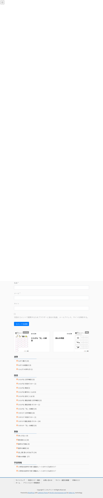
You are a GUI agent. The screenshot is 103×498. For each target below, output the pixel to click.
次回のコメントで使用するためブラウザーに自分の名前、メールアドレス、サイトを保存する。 (51, 317)
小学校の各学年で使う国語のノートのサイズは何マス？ (37, 467)
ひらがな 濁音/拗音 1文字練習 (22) (30, 400)
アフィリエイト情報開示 (31, 483)
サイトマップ (20, 480)
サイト (16, 303)
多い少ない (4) (23, 436)
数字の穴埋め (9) (24, 444)
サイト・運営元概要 (62, 480)
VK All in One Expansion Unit (58, 493)
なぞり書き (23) (23, 361)
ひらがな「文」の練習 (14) (27, 409)
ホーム (18, 483)
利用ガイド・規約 (34, 480)
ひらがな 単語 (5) (24, 388)
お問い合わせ (47, 480)
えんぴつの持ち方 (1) (25, 369)
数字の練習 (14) (23, 448)
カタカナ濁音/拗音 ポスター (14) (29, 421)
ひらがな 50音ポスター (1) (27, 384)
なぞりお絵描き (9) (24, 365)
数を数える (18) (23, 440)
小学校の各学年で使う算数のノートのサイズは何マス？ (37, 471)
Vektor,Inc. (72, 493)
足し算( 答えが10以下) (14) (27, 452)
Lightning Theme (43, 493)
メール (17, 293)
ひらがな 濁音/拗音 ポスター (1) (29, 404)
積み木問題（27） (24, 456)
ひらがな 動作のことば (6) (27, 392)
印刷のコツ (76, 480)
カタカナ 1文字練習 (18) (26, 413)
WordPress (31, 493)
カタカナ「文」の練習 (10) (27, 425)
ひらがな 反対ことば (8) (26, 396)
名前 (16, 283)
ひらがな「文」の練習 (39, 339)
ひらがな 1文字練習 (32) (26, 379)
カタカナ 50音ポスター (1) (27, 417)
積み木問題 (59, 338)
